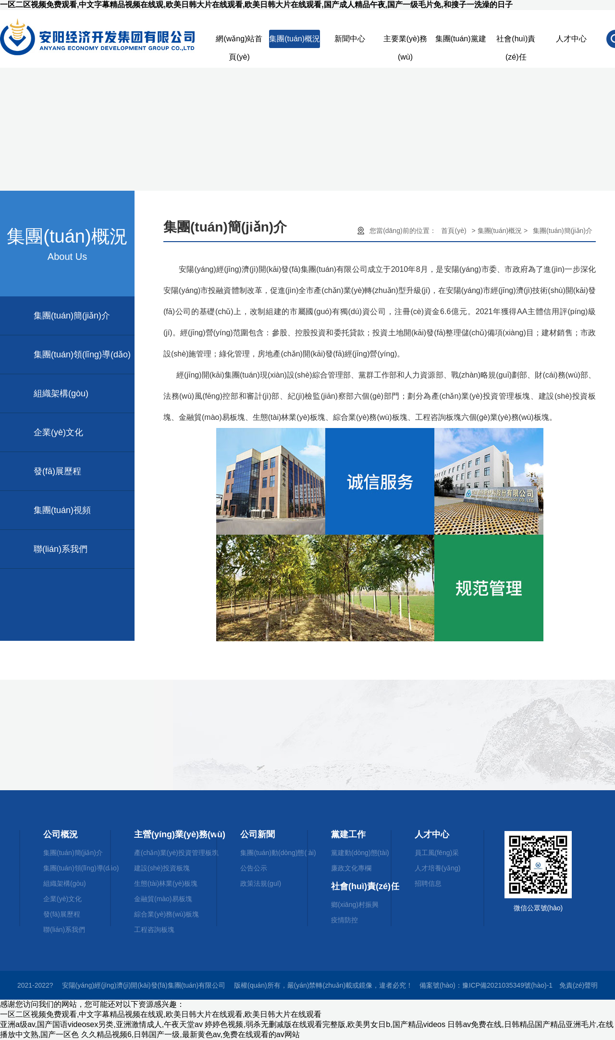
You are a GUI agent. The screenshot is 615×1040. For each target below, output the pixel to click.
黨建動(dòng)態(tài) (360, 852)
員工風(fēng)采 (437, 852)
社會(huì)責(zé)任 (515, 41)
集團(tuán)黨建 (460, 39)
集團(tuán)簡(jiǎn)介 (72, 315)
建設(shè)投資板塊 (162, 868)
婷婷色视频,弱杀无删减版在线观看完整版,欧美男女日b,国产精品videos (325, 1024)
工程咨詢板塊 (154, 929)
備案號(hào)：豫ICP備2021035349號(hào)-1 (486, 985)
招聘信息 (428, 883)
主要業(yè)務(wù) (405, 41)
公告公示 (253, 868)
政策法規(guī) (260, 883)
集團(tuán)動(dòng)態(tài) (278, 852)
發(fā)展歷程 (57, 471)
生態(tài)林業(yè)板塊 (165, 883)
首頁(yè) (453, 230)
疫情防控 (344, 920)
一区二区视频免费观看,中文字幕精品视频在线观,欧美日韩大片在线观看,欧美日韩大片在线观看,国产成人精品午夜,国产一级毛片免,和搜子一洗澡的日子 (256, 4)
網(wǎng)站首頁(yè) (239, 41)
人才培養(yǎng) (438, 868)
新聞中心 (349, 39)
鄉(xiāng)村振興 (355, 904)
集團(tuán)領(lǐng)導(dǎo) (82, 354)
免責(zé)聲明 (578, 985)
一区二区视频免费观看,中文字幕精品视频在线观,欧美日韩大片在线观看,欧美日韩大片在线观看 (160, 1014)
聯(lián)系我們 (60, 549)
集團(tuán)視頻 (62, 510)
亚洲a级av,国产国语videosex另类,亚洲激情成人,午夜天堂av (101, 1024)
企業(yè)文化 (58, 432)
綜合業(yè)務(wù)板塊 (166, 914)
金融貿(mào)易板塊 (163, 899)
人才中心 (571, 39)
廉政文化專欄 (351, 868)
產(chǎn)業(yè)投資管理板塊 (176, 852)
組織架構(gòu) (61, 393)
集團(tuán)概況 (294, 39)
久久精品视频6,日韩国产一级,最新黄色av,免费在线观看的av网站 (190, 1034)
